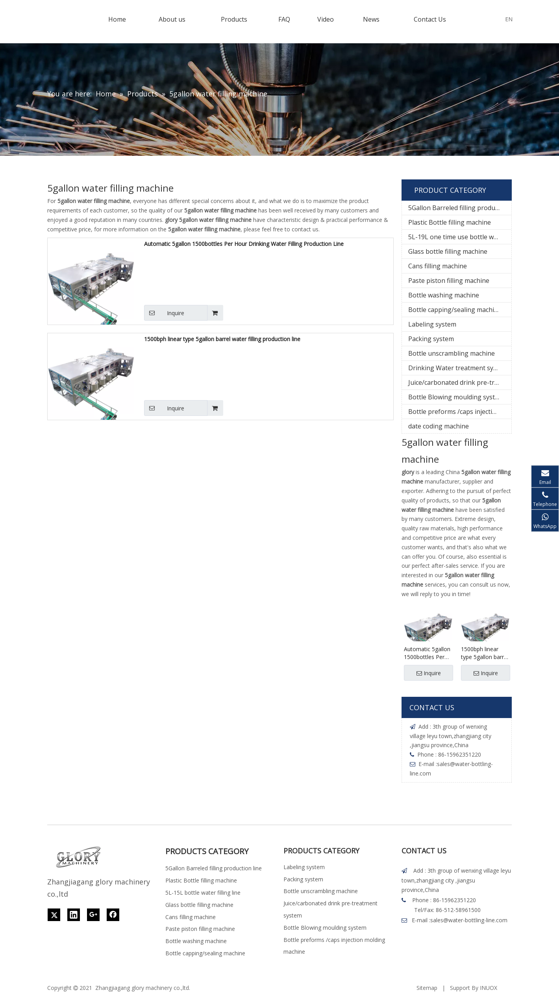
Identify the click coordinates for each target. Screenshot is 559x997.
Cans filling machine (437, 266)
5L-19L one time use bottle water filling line (459, 237)
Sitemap (426, 987)
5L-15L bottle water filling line (203, 892)
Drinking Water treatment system (458, 368)
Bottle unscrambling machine (451, 353)
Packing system (431, 338)
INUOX (488, 987)
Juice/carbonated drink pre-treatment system (459, 382)
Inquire (164, 313)
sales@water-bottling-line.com (468, 920)
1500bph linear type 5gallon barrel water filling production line (222, 339)
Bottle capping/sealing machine (455, 309)
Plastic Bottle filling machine (449, 222)
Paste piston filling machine (448, 280)
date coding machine (438, 426)
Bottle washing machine (443, 295)
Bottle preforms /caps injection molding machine (459, 411)
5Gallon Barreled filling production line (459, 207)
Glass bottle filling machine (447, 251)
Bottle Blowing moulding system (456, 397)
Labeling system (432, 324)
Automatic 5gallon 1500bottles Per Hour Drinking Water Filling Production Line (244, 243)
